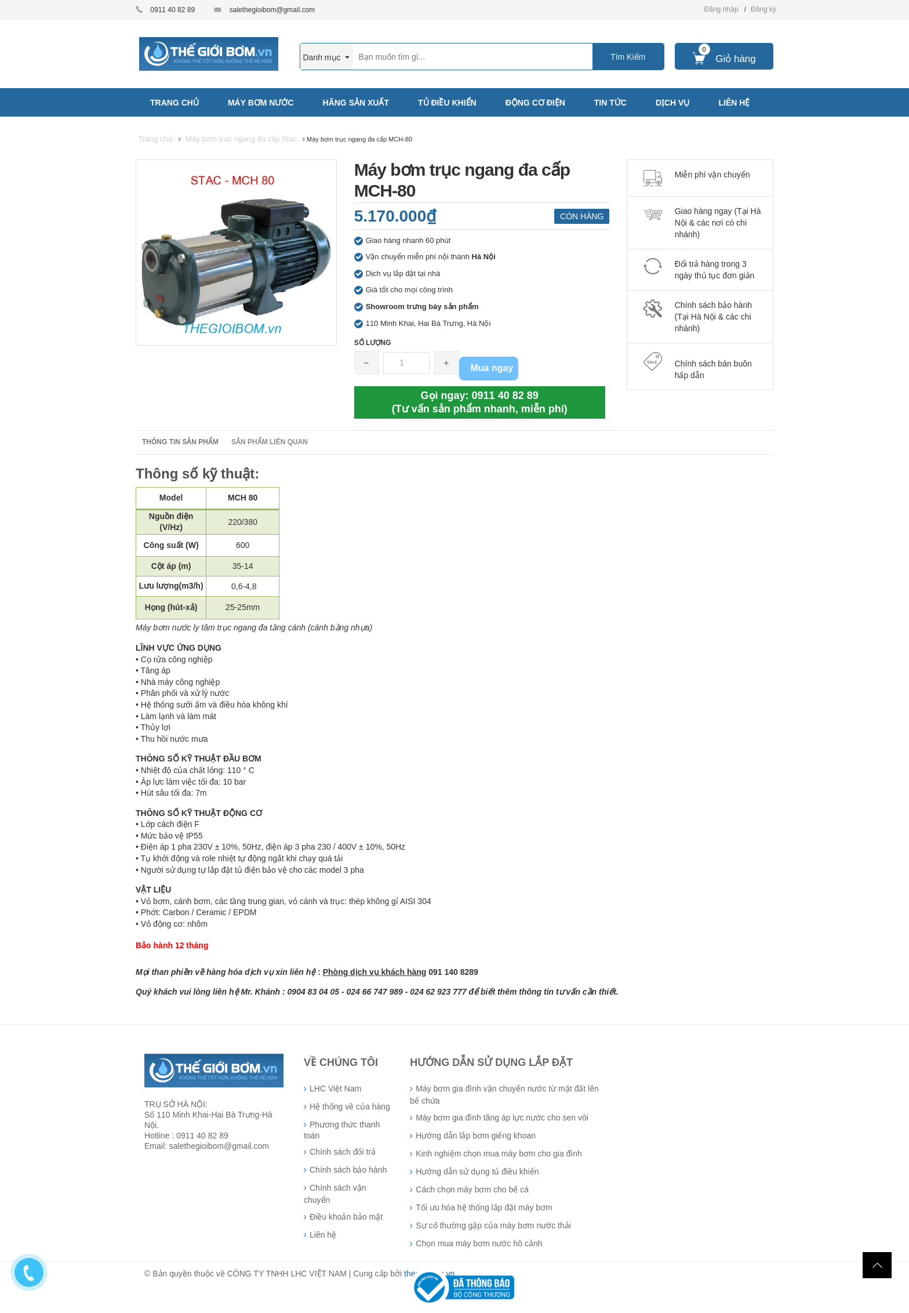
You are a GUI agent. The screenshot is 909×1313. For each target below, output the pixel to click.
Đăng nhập (721, 9)
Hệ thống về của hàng (350, 1106)
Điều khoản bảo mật (346, 1216)
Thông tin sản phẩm (180, 442)
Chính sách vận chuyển (335, 1194)
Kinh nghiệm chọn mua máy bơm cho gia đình (498, 1153)
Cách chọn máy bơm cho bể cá (472, 1189)
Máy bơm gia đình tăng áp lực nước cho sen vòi (502, 1117)
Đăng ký (763, 9)
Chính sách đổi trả (343, 1151)
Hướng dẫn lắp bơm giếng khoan (476, 1135)
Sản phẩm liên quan (269, 442)
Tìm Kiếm (627, 56)
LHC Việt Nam (335, 1088)
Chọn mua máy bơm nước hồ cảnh (479, 1243)
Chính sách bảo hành (348, 1169)
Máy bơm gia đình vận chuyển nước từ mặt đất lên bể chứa (504, 1094)
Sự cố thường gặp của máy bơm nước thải (493, 1225)
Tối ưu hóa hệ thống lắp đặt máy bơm (484, 1207)
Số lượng (372, 343)
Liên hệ (323, 1234)
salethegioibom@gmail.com (272, 10)
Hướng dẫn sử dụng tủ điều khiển (477, 1171)
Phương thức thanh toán (342, 1130)
